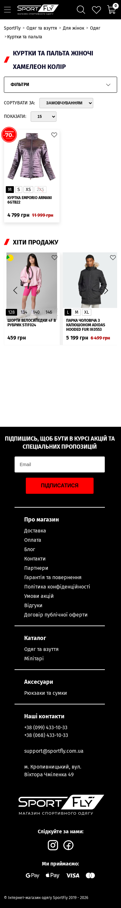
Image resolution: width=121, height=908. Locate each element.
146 (48, 312)
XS (28, 189)
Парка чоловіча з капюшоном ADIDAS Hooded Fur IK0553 (85, 325)
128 (11, 312)
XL (86, 312)
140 (36, 312)
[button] (106, 290)
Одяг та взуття (41, 649)
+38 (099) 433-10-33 (45, 727)
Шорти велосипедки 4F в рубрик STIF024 (31, 322)
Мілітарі (34, 658)
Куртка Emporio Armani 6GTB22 (29, 200)
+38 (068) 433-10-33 (46, 735)
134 (24, 312)
